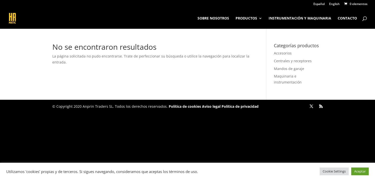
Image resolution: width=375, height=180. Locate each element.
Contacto (347, 18)
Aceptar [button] (360, 171)
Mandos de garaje (289, 68)
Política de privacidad (240, 106)
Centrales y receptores (293, 60)
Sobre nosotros (213, 18)
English (334, 4)
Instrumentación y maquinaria (300, 18)
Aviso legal (211, 106)
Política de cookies (185, 106)
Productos (246, 18)
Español (319, 4)
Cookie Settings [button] (334, 171)
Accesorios (283, 53)
